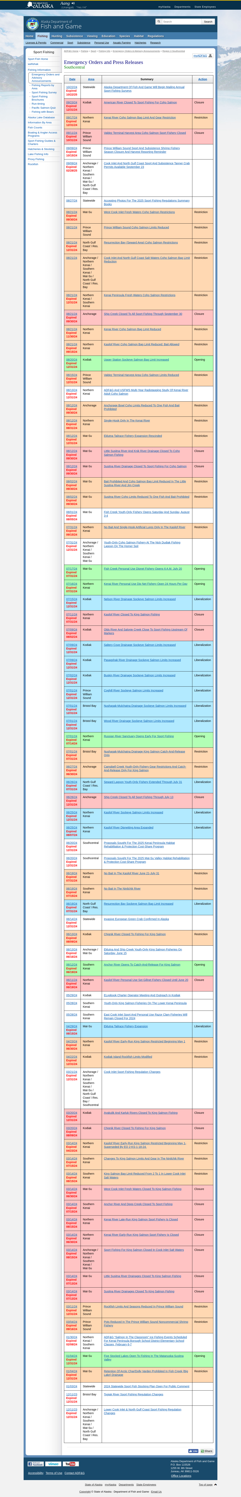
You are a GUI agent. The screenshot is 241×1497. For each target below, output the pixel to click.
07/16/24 (71, 583)
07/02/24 (71, 675)
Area (91, 79)
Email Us (156, 1491)
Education (108, 36)
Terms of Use (54, 1473)
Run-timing (38, 103)
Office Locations (181, 1475)
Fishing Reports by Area (43, 87)
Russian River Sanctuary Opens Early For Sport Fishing (139, 736)
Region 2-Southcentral (173, 51)
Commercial (56, 42)
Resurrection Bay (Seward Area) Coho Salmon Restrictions (141, 242)
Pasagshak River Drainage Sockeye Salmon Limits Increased (142, 660)
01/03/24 (71, 1386)
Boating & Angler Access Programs (42, 134)
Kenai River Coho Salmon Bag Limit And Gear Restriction (140, 117)
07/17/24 (71, 568)
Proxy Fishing (36, 159)
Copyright (85, 1491)
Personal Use (101, 42)
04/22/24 (71, 1056)
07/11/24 (71, 614)
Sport (70, 42)
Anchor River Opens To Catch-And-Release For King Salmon (142, 964)
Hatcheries (140, 42)
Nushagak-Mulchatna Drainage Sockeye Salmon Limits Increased (145, 705)
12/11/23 (71, 1394)
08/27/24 (71, 200)
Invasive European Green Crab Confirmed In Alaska (136, 919)
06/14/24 (71, 919)
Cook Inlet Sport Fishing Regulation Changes (132, 1071)
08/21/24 (71, 212)
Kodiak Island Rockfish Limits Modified (128, 1056)
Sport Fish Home (38, 58)
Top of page (206, 1484)
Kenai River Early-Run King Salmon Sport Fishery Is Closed (141, 1234)
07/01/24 (71, 690)
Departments (182, 6)
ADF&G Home (71, 51)
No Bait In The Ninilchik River (122, 888)
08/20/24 (71, 359)
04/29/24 (71, 1026)
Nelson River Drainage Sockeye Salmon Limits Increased (140, 599)
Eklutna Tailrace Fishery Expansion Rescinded (133, 435)
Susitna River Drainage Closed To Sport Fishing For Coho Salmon (145, 466)
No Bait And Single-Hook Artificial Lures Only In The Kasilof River (144, 527)
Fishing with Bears (43, 111)
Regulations (156, 36)
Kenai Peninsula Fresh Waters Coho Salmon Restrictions (139, 295)
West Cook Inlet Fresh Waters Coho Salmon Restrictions (139, 212)
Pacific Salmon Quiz (44, 107)
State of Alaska (42, 5)
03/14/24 (71, 1143)
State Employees (205, 6)
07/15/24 (71, 599)
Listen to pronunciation (72, 3)
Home (30, 36)
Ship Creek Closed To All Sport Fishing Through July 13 (138, 797)
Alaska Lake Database (41, 117)
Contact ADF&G (75, 1473)
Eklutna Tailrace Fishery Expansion (126, 1026)
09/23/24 (71, 102)
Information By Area (39, 122)
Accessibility (35, 1473)
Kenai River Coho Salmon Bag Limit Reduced (132, 329)
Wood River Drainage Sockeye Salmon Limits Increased (139, 720)
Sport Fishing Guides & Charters (42, 142)
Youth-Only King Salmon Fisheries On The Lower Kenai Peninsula (145, 1003)
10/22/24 (71, 87)
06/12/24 (71, 964)
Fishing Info (104, 51)
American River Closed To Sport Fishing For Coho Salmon (140, 102)
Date (72, 79)
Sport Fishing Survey (44, 92)
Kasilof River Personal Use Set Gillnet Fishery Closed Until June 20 (146, 980)
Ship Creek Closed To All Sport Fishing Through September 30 (143, 313)
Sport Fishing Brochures (40, 98)
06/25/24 (71, 812)
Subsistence (83, 42)
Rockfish (33, 164)
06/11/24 (71, 980)
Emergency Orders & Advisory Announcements (136, 51)
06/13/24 (71, 934)
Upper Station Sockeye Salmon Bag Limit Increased (136, 359)
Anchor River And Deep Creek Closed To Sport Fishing (138, 1204)
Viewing (92, 36)
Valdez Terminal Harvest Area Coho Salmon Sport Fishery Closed (145, 132)
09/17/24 (71, 117)
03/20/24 (71, 1112)
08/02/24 (71, 481)
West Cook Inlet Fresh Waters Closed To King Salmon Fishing (142, 1189)
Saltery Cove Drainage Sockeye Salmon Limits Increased (140, 644)
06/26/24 (71, 782)
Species (124, 36)
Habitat (139, 36)
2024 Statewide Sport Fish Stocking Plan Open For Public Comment (146, 1386)
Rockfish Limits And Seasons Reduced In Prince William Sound (143, 1306)
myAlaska (164, 6)
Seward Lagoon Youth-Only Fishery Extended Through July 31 (143, 782)
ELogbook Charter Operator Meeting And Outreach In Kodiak (142, 995)
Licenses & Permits (36, 42)
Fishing (43, 36)
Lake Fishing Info (38, 154)
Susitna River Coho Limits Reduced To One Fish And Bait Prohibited (146, 496)
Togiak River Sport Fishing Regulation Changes (133, 1394)
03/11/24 (71, 1306)
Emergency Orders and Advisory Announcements (46, 77)
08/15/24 (71, 375)
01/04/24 (71, 1356)
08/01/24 (71, 512)
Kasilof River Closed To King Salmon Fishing (132, 614)
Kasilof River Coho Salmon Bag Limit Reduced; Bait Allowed (141, 344)
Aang (65, 3)
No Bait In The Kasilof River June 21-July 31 (131, 873)
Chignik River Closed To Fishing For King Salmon (135, 934)
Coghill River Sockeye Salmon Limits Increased (133, 690)
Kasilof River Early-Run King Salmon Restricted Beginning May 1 (144, 1041)
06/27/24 (71, 766)
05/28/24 (71, 1003)
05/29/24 (71, 995)
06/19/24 (71, 873)
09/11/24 (71, 132)
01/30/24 (71, 1337)
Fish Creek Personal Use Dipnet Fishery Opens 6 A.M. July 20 (143, 568)
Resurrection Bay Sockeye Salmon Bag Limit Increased (138, 903)
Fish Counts (35, 127)
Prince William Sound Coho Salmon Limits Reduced (136, 227)
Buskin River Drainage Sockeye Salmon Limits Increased (139, 675)
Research (155, 42)
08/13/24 (71, 390)
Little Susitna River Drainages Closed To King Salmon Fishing (142, 1276)
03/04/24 (71, 1321)
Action (202, 79)
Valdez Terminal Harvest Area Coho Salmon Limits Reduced (141, 375)
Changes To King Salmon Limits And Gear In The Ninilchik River (144, 1158)
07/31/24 (71, 527)
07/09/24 (71, 629)
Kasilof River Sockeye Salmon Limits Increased (133, 812)
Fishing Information (39, 69)
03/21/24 (71, 1071)
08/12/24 (71, 405)
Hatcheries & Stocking (41, 149)
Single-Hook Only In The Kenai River (127, 420)
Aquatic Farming (122, 42)
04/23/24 (71, 1041)
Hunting (57, 36)
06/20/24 (71, 842)
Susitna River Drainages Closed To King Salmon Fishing (139, 1291)
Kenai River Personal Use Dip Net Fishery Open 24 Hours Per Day (146, 583)
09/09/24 (71, 148)
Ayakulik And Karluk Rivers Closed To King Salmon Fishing (141, 1112)
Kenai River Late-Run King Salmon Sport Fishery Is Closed (141, 1219)
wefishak (33, 64)
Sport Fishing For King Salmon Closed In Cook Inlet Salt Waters (144, 1249)
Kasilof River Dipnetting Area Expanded (128, 827)
